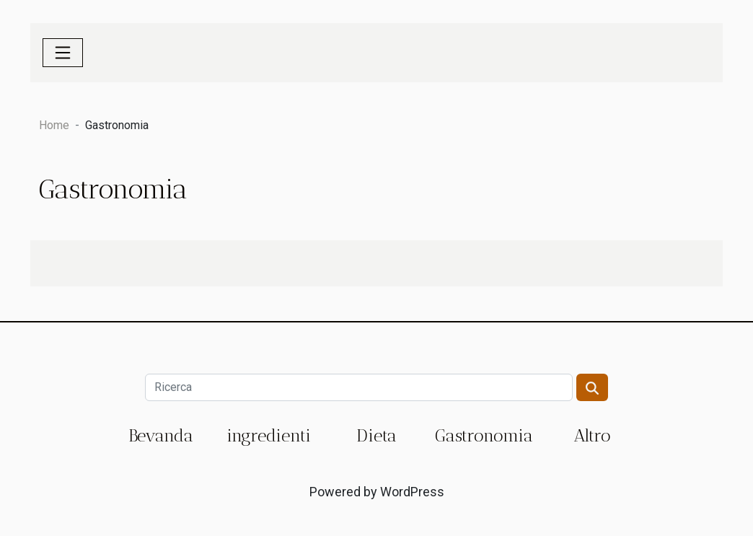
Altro (592, 435)
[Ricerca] (358, 387)
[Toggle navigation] (63, 52)
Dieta (376, 435)
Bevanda (160, 435)
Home (54, 125)
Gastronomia (484, 435)
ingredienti (268, 435)
